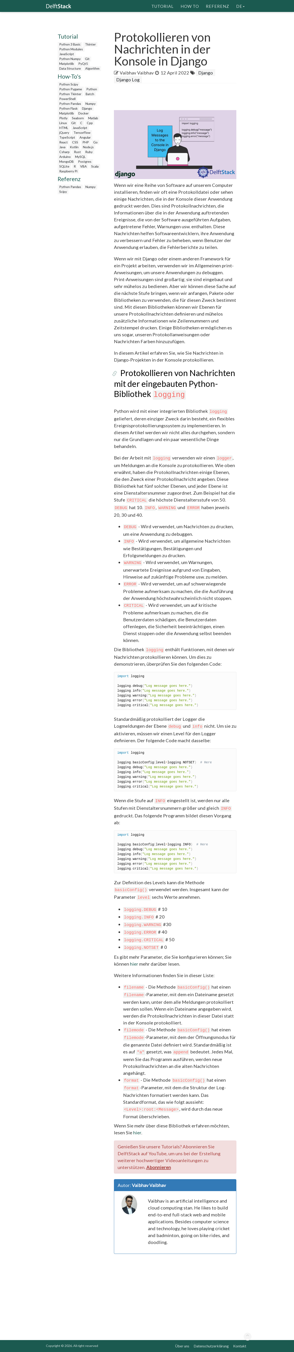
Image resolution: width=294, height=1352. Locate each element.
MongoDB (66, 161)
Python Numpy (70, 59)
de (240, 5)
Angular (85, 137)
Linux (63, 123)
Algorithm (92, 68)
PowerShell (67, 99)
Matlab (93, 118)
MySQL (80, 157)
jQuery (64, 132)
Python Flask (68, 108)
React (63, 142)
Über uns (182, 1346)
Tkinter (90, 44)
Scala (95, 166)
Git (87, 59)
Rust (77, 152)
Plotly (63, 118)
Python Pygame (70, 89)
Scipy (63, 192)
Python (91, 89)
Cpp (90, 123)
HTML (63, 128)
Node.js (88, 147)
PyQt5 (83, 64)
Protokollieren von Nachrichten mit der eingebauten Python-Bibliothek (171, 383)
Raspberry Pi (68, 171)
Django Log (128, 79)
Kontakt (239, 1346)
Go (95, 142)
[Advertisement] (79, 265)
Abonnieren (158, 1167)
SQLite (64, 166)
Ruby (89, 152)
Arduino (65, 157)
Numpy (90, 104)
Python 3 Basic (70, 44)
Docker (83, 113)
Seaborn (78, 118)
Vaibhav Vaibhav (137, 72)
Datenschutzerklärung (211, 1346)
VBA (83, 166)
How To (190, 5)
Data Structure (70, 68)
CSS (75, 142)
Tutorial (162, 5)
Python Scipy (68, 84)
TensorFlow (82, 132)
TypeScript (67, 137)
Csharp (64, 152)
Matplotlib (66, 64)
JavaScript (66, 54)
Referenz (217, 5)
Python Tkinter (70, 94)
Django (87, 108)
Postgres (84, 161)
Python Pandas (70, 104)
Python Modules (71, 49)
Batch (90, 94)
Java (62, 147)
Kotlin (74, 147)
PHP (85, 142)
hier (134, 964)
